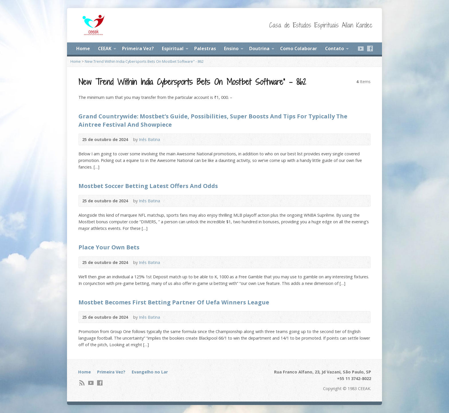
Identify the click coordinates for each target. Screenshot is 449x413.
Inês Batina (149, 139)
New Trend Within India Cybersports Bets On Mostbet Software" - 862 (144, 61)
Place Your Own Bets (108, 247)
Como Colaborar (298, 48)
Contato (334, 48)
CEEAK (104, 48)
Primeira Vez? (138, 48)
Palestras (205, 48)
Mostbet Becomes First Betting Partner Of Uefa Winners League (173, 302)
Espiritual (173, 48)
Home (83, 48)
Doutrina (259, 48)
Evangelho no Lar (150, 372)
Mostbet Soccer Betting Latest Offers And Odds (148, 186)
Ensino (231, 48)
